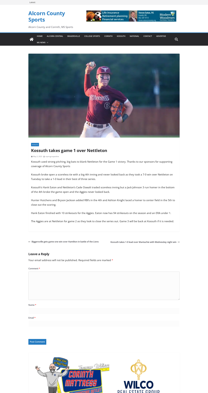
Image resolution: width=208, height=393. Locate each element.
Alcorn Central (55, 36)
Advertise (161, 36)
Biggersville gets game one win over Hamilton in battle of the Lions (63, 241)
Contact (147, 36)
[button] (47, 42)
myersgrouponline (52, 156)
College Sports (92, 36)
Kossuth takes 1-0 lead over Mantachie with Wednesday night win (145, 242)
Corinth (108, 36)
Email (32, 317)
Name (32, 304)
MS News (41, 42)
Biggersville (73, 36)
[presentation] (46, 333)
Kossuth (121, 36)
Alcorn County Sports (46, 16)
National (134, 36)
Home (40, 36)
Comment (34, 268)
